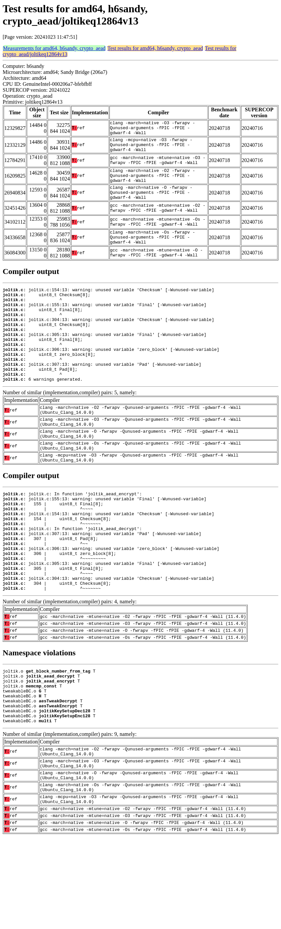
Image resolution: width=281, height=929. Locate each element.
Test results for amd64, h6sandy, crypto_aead (155, 48)
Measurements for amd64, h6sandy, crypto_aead (54, 48)
